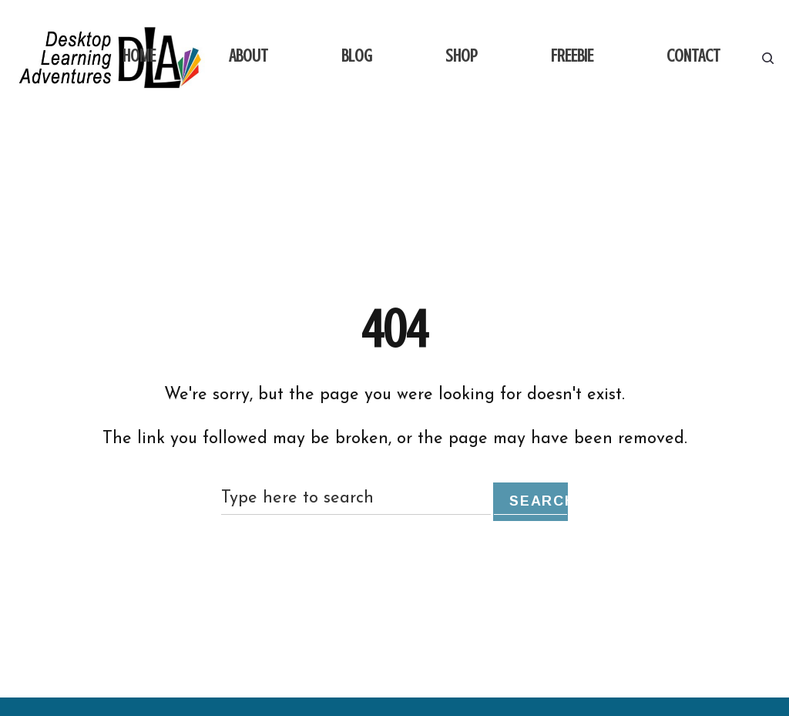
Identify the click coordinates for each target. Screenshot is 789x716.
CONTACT (693, 56)
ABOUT (248, 56)
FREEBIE (572, 56)
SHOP (461, 56)
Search (538, 501)
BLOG (356, 56)
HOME (139, 56)
